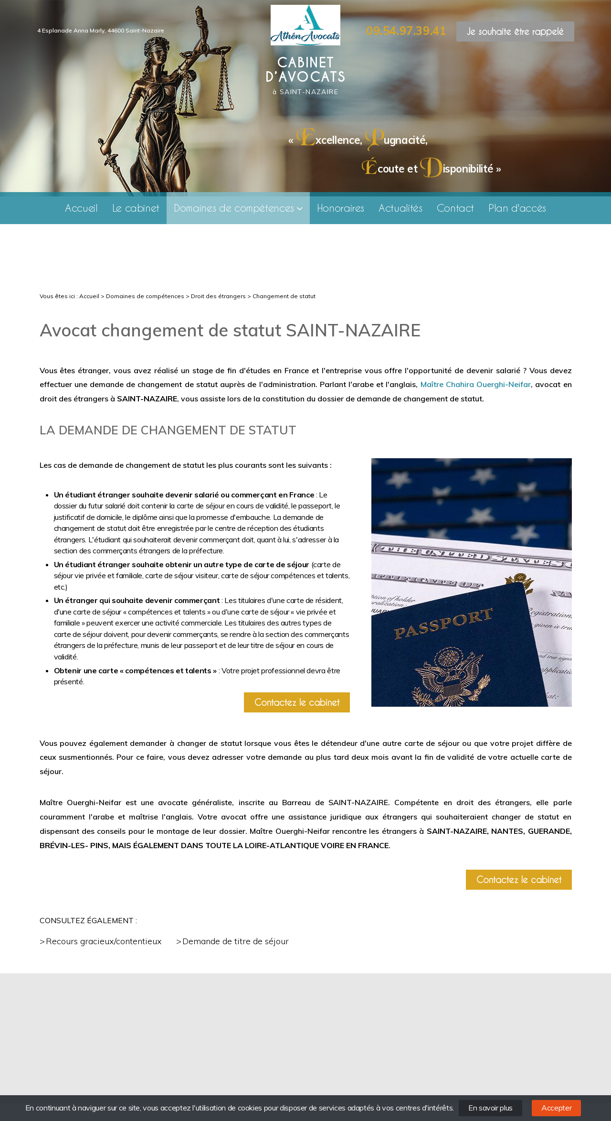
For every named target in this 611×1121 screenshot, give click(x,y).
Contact (455, 208)
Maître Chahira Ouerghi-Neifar (476, 384)
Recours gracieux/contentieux (104, 941)
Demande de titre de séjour (235, 941)
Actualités (400, 208)
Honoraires (340, 208)
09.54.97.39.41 (406, 30)
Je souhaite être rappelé (515, 31)
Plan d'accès (517, 208)
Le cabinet (135, 208)
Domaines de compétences (234, 208)
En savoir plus (490, 1107)
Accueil (81, 208)
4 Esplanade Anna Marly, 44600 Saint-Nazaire (100, 30)
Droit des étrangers (218, 296)
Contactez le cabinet (296, 702)
